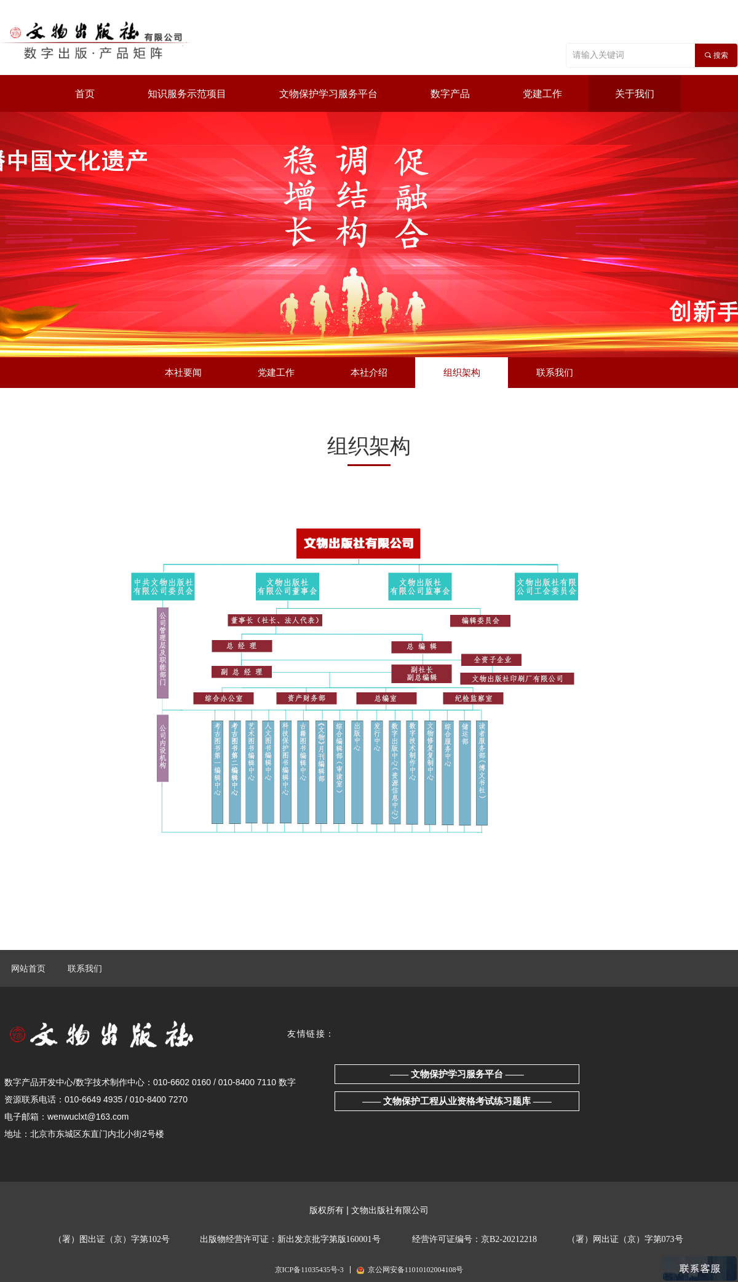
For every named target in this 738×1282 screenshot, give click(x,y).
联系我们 (85, 968)
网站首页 (28, 968)
